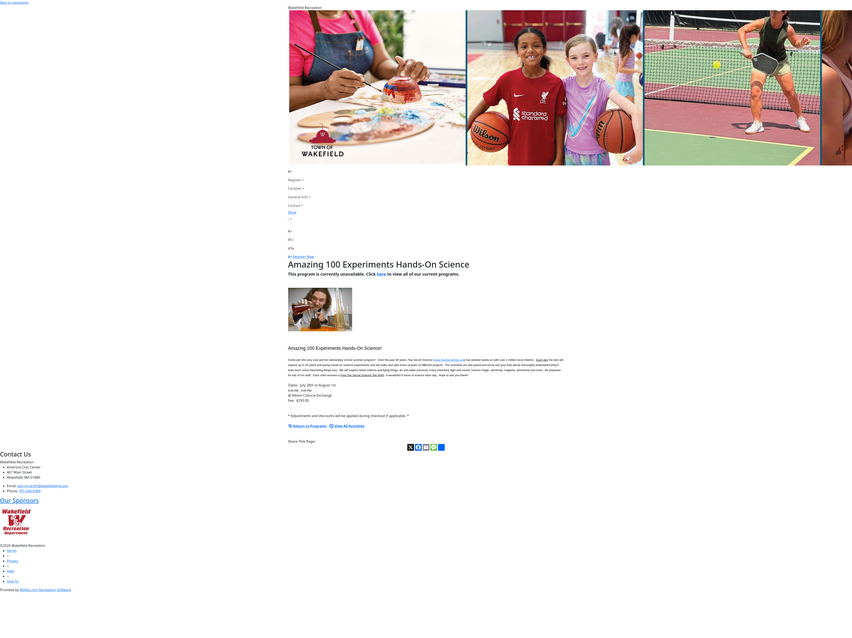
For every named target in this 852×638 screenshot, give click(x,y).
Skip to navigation (14, 2)
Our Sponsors (19, 500)
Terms (12, 550)
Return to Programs (307, 426)
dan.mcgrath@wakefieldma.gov (42, 486)
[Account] (299, 219)
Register (294, 180)
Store (292, 212)
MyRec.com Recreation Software (45, 590)
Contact (294, 205)
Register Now (303, 256)
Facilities (295, 188)
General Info (298, 197)
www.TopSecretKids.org (449, 359)
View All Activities (347, 426)
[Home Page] (299, 171)
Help (10, 571)
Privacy (12, 561)
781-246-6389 (30, 491)
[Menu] (291, 248)
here (381, 274)
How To (13, 581)
